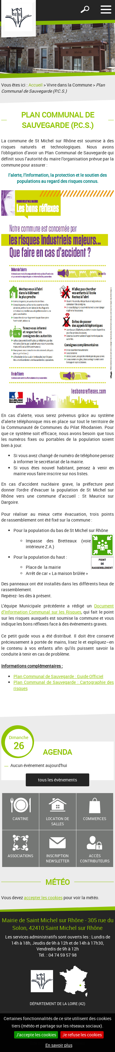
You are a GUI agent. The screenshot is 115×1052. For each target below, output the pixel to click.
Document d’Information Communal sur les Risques (57, 609)
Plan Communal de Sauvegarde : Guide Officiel (58, 676)
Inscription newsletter (57, 858)
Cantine (20, 818)
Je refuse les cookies (82, 1035)
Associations (20, 855)
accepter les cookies (43, 897)
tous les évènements (57, 780)
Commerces (94, 818)
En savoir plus (58, 1045)
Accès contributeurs (94, 858)
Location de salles (57, 821)
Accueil (36, 85)
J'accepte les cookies (36, 1035)
